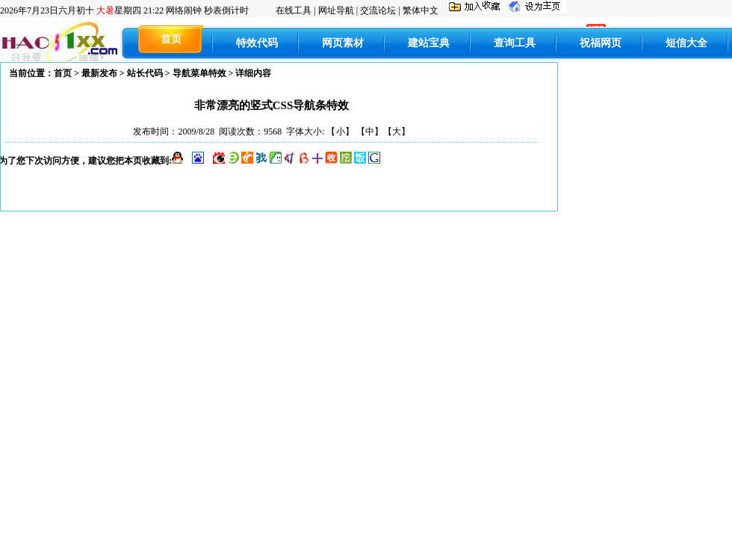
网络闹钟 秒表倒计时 (207, 10)
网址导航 (336, 10)
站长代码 (145, 73)
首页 (63, 73)
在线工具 (293, 10)
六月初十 (82, 10)
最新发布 (99, 73)
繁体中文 (420, 10)
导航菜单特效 (199, 73)
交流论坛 (378, 10)
